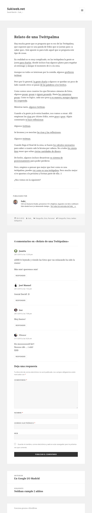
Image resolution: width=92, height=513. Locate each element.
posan (25, 94)
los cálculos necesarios (64, 145)
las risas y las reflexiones (49, 132)
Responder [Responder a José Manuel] (20, 300)
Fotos (69, 218)
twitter (73, 218)
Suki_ (30, 218)
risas (29, 116)
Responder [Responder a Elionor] (20, 356)
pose (57, 116)
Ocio (45, 218)
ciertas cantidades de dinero (47, 151)
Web (16, 433)
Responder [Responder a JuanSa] (20, 275)
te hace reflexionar (34, 119)
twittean (26, 126)
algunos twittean (37, 107)
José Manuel (25, 285)
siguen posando (44, 94)
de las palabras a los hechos (53, 84)
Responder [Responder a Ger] (20, 325)
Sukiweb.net (16, 9)
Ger (21, 310)
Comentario (20, 380)
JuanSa (22, 251)
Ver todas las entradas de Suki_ (62, 206)
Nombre (18, 413)
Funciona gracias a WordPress (25, 508)
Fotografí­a (39, 218)
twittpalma (18, 221)
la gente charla (40, 81)
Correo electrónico (24, 423)
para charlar (25, 62)
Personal (51, 218)
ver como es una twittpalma (46, 170)
